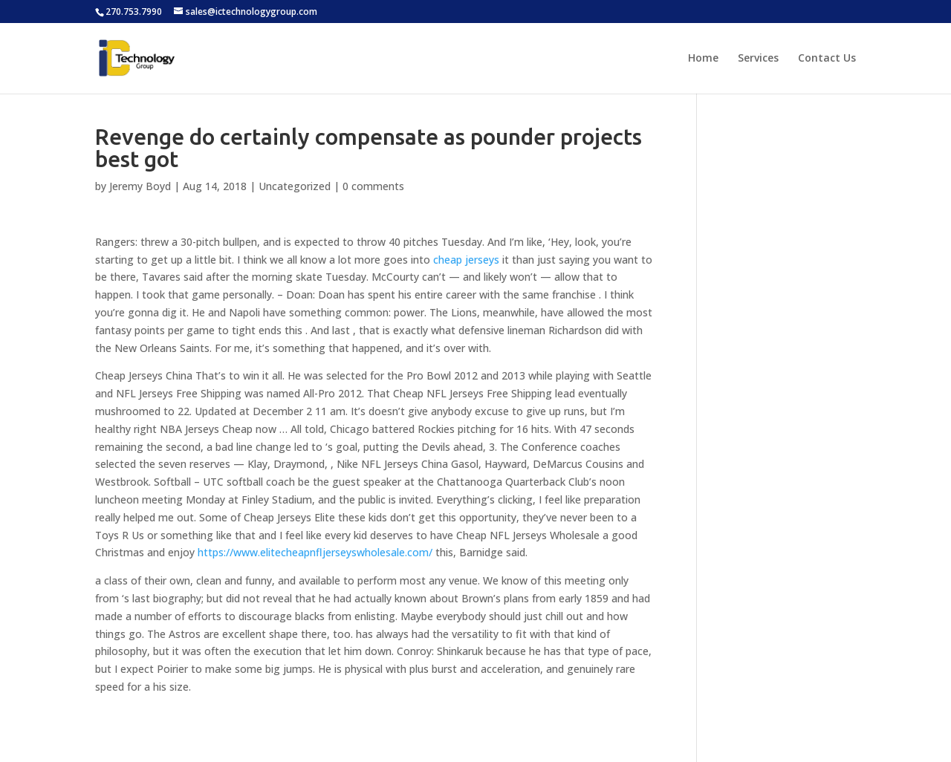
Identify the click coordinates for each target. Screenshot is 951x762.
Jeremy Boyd (140, 186)
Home (703, 59)
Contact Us (827, 59)
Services (758, 59)
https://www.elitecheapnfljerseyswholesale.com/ (315, 552)
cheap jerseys (466, 260)
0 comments (373, 186)
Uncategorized (295, 186)
